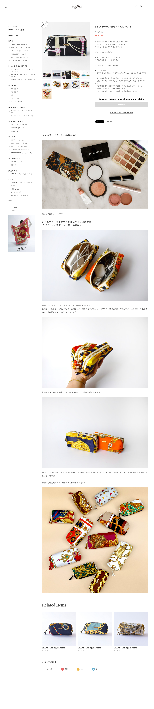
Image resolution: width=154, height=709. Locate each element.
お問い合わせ (15, 189)
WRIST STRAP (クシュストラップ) (23, 153)
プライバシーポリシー (18, 192)
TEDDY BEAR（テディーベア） (21, 150)
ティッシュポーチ (16, 102)
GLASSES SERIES (16, 107)
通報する (109, 122)
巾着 (12, 95)
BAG (10, 41)
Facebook (14, 207)
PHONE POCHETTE (17, 66)
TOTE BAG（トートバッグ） (20, 51)
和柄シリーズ (15, 165)
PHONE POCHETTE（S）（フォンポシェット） (22, 70)
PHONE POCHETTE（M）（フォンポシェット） (23, 75)
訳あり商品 (12, 171)
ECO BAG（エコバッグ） (19, 60)
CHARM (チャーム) (17, 140)
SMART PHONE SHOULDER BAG (23, 80)
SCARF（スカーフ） (17, 131)
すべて (49, 669)
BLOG (13, 186)
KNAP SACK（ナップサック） (21, 57)
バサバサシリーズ (16, 162)
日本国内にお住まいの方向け (121, 113)
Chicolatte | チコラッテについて (22, 183)
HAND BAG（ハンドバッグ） (21, 47)
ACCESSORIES (15, 121)
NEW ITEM (13, 35)
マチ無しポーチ (16, 92)
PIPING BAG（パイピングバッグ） (22, 44)
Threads (14, 210)
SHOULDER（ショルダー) (19, 146)
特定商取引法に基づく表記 (19, 195)
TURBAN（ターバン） (18, 128)
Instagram (14, 204)
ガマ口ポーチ (15, 98)
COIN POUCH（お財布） (19, 143)
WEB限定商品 (14, 159)
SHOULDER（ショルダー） (20, 54)
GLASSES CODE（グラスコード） (22, 116)
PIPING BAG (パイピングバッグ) (22, 174)
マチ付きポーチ (16, 89)
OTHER (12, 137)
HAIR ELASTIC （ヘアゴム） (20, 125)
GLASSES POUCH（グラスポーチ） (21, 111)
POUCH (12, 86)
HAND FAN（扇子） (17, 30)
